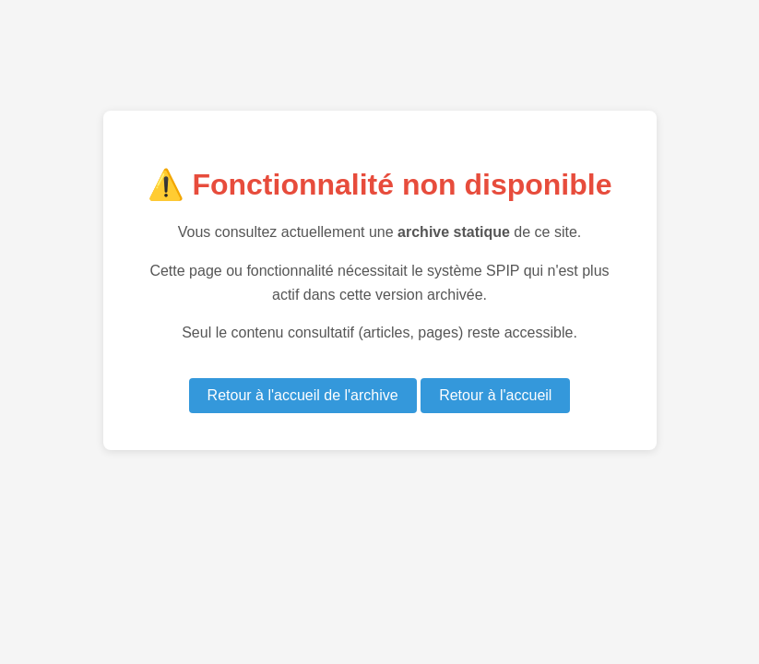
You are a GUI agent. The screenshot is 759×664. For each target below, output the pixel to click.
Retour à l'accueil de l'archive (303, 395)
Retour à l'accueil (495, 395)
